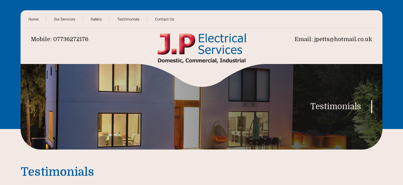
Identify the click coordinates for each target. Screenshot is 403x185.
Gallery (96, 18)
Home (33, 18)
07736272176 (70, 39)
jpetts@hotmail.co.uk (343, 39)
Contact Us (164, 18)
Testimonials (128, 18)
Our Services (64, 18)
